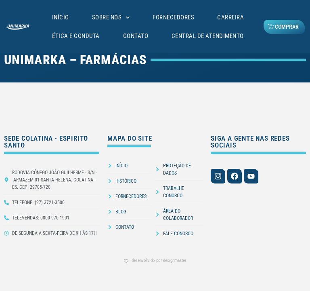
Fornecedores (173, 17)
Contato (136, 36)
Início (60, 17)
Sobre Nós (111, 17)
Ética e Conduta (76, 36)
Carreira (230, 17)
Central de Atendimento (208, 36)
